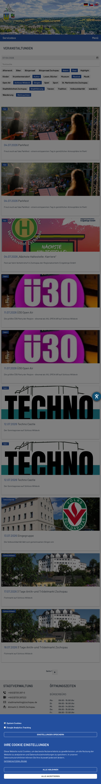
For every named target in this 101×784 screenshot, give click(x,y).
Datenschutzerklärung (15, 761)
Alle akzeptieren (50, 776)
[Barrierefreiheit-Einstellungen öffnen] (96, 396)
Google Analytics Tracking (19, 727)
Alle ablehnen (50, 770)
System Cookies (14, 723)
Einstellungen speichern (50, 735)
